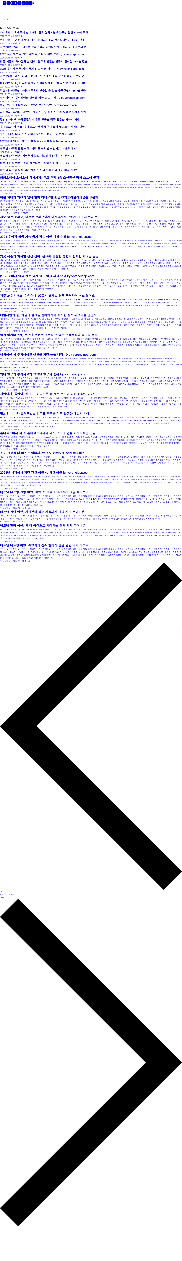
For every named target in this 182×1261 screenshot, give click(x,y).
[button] (4, 10)
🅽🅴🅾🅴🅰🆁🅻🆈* (19, 3)
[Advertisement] (91, 1244)
